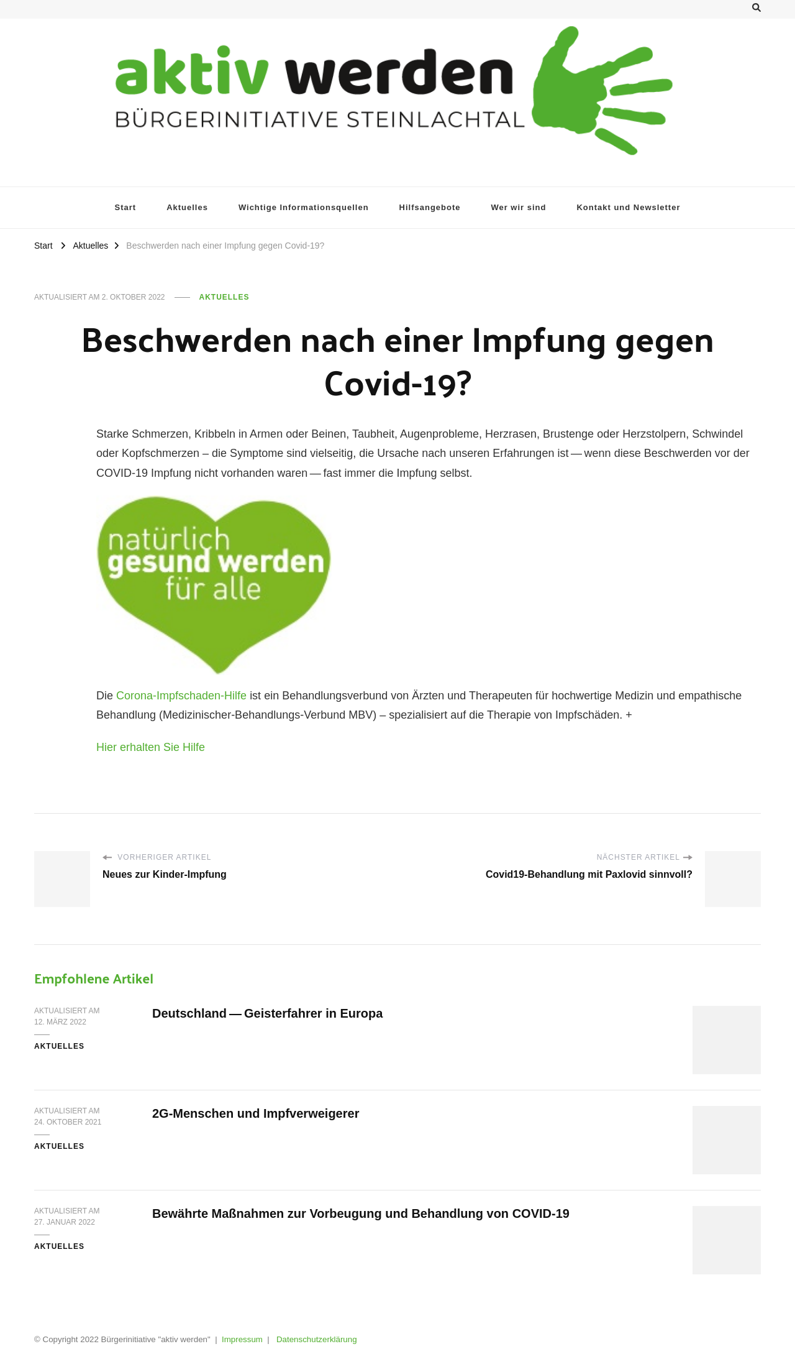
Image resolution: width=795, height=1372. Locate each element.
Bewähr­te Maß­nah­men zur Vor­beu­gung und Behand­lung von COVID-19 (361, 1213)
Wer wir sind (518, 207)
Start (126, 207)
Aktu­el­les (187, 207)
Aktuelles (224, 297)
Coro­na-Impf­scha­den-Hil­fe (183, 695)
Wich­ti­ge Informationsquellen (303, 207)
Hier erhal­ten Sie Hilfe (150, 747)
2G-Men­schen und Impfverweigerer (255, 1113)
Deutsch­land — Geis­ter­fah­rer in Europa (267, 1013)
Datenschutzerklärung (316, 1339)
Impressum (242, 1339)
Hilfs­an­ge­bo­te (430, 207)
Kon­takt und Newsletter (628, 207)
